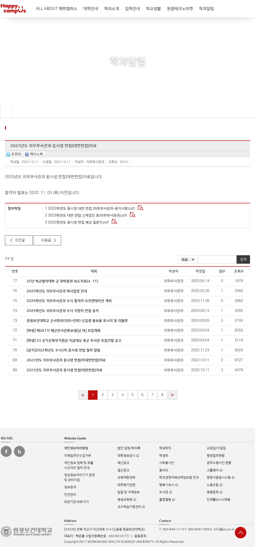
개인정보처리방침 (76, 448)
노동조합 (213, 485)
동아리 (163, 470)
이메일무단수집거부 (77, 455)
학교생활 (153, 8)
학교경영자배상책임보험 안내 (179, 477)
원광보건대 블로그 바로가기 (19, 451)
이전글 (20, 240)
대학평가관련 (126, 485)
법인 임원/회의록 (128, 448)
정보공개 (70, 487)
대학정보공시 (126, 455)
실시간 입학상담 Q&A (240, 508)
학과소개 (111, 8)
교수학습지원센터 (129, 507)
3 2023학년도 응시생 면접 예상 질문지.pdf (77, 222)
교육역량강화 (126, 477)
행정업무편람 (216, 455)
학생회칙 (165, 448)
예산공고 (123, 463)
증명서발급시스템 (219, 477)
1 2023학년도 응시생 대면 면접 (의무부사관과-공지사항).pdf (90, 209)
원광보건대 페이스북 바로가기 (6, 451)
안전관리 (70, 494)
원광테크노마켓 (180, 8)
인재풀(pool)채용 (218, 499)
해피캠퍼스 (13, 8)
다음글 (46, 240)
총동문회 (213, 492)
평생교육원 (124, 499)
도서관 (163, 492)
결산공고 (123, 470)
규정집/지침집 (216, 448)
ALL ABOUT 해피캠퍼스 (56, 8)
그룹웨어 (213, 470)
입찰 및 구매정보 (128, 492)
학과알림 (206, 8)
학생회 (163, 455)
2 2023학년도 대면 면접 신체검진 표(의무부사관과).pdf (86, 216)
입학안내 (132, 8)
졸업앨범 (165, 499)
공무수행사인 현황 (219, 463)
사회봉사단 (166, 463)
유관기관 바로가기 (76, 502)
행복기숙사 (166, 485)
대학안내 (90, 8)
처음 (83, 395)
